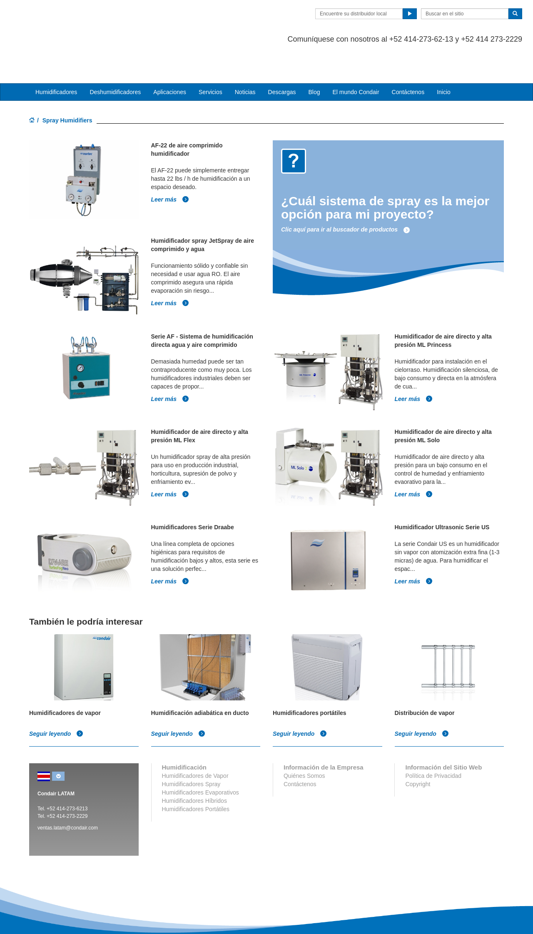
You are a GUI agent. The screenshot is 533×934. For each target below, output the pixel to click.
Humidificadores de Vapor (195, 742)
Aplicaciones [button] (169, 58)
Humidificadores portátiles (309, 679)
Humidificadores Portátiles (196, 775)
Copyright (417, 750)
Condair (77, 18)
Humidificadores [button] (56, 58)
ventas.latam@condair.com (67, 794)
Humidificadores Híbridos (194, 767)
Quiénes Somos (304, 742)
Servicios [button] (210, 58)
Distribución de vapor (425, 679)
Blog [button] (314, 58)
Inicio (444, 58)
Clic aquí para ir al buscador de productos (345, 196)
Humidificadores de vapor (65, 679)
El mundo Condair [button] (355, 58)
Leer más (170, 165)
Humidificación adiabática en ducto (200, 679)
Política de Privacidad (433, 742)
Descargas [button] (282, 58)
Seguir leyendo (56, 700)
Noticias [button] (245, 58)
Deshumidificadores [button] (115, 58)
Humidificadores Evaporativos (200, 759)
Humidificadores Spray (191, 750)
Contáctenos (408, 58)
